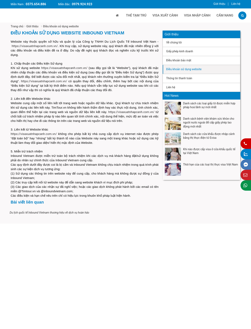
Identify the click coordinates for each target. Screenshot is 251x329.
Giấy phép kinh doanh (179, 51)
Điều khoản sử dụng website (61, 26)
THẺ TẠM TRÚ (136, 15)
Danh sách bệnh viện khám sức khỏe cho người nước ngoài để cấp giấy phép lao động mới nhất (208, 122)
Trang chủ (17, 26)
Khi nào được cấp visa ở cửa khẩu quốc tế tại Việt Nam (209, 151)
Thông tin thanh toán (179, 78)
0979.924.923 (82, 4)
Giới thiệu (219, 3)
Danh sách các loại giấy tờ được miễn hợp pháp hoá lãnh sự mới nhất (209, 105)
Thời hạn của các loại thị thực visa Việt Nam (210, 164)
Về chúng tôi (174, 42)
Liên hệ (235, 3)
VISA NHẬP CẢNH (197, 15)
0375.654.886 (36, 4)
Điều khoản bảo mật (178, 60)
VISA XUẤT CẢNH (165, 15)
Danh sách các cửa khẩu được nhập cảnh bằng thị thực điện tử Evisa (209, 136)
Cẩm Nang (225, 15)
